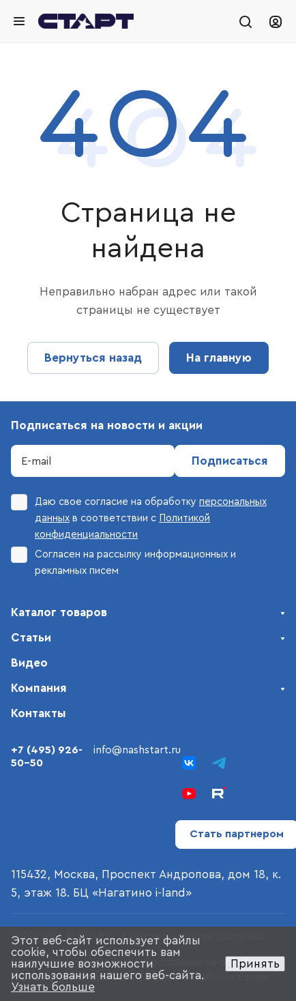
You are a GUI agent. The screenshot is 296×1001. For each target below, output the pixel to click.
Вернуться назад (93, 358)
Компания (39, 688)
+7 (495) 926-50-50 (47, 756)
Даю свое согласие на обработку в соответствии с (139, 517)
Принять (255, 964)
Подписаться (230, 461)
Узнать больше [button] (53, 987)
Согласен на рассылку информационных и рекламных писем (123, 561)
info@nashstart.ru (137, 749)
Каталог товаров (59, 612)
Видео (29, 663)
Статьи (31, 637)
